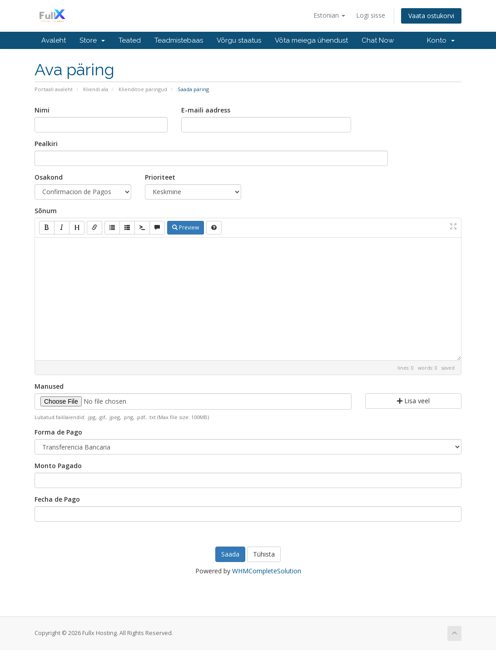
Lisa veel (413, 400)
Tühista (264, 554)
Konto (441, 40)
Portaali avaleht (54, 89)
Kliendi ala (95, 89)
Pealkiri (46, 143)
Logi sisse (370, 15)
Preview (185, 227)
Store (92, 40)
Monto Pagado (58, 465)
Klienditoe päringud (143, 89)
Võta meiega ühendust (311, 40)
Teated (130, 40)
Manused (49, 386)
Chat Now (378, 40)
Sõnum (46, 210)
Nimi (42, 110)
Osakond (49, 177)
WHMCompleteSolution (266, 571)
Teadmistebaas (178, 40)
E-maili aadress (205, 110)
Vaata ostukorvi (431, 15)
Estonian (329, 15)
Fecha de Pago (57, 499)
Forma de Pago (58, 432)
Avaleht (53, 40)
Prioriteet (160, 177)
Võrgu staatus (239, 40)
